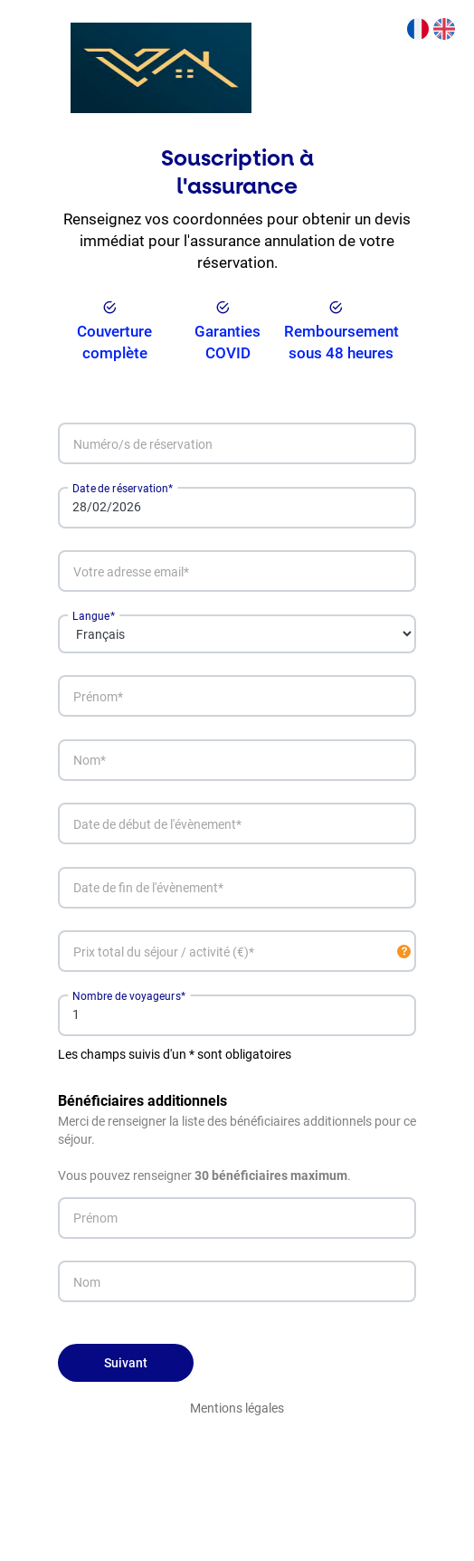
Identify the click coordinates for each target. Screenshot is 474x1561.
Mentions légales (237, 1408)
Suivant (125, 1363)
